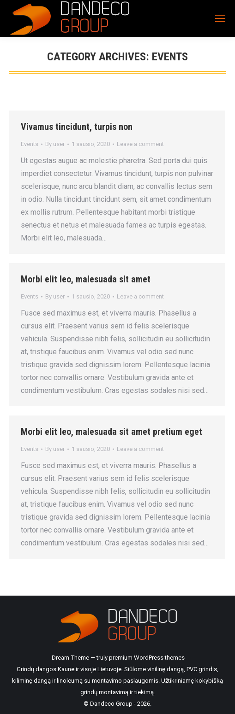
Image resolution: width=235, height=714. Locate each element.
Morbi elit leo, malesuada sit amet (86, 279)
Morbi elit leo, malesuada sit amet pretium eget (111, 431)
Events (29, 143)
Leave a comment (140, 143)
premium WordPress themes (147, 657)
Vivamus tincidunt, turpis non (77, 126)
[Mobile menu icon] (220, 18)
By (55, 143)
